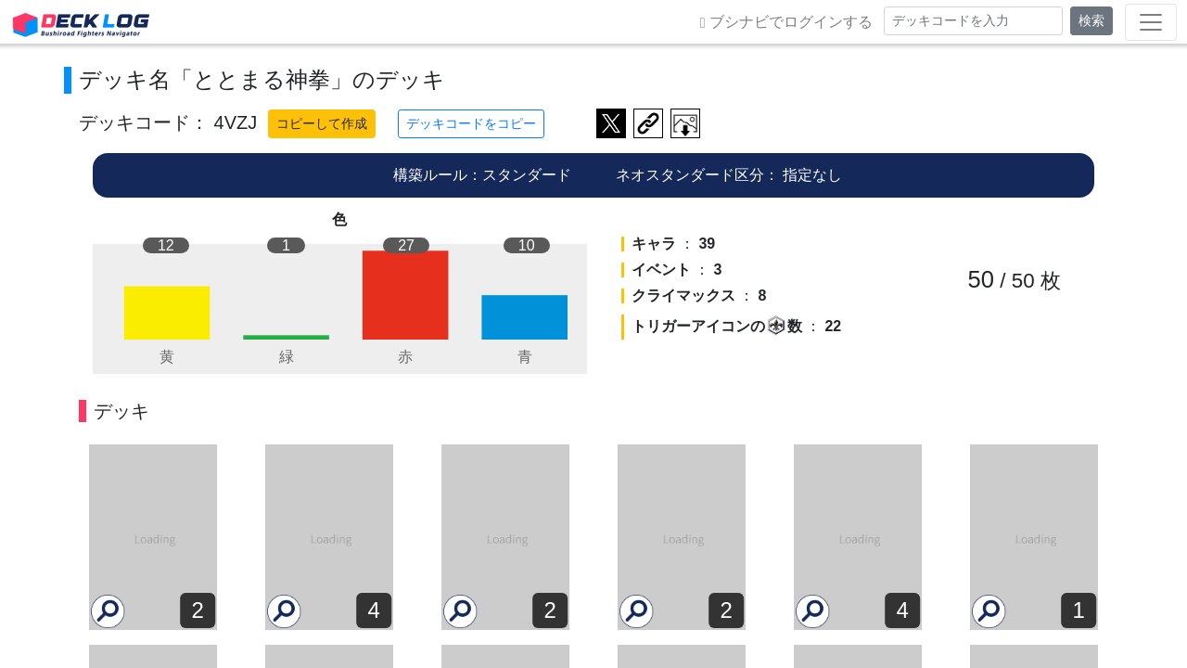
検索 (1091, 20)
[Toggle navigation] (1151, 22)
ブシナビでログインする (786, 22)
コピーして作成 (321, 123)
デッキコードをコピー (471, 123)
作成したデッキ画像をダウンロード (685, 123)
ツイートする (611, 123)
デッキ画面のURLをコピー (648, 123)
